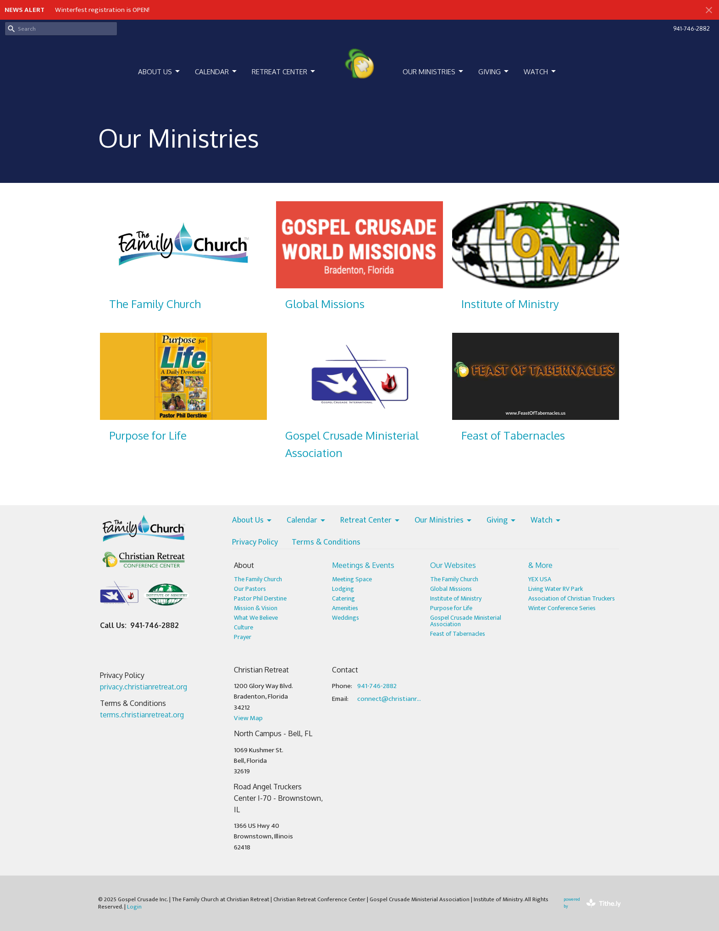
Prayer (242, 637)
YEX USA (539, 579)
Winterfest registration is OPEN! (102, 10)
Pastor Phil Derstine (260, 598)
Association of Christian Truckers (571, 598)
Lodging (343, 589)
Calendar (216, 71)
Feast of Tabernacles (457, 633)
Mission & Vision (255, 608)
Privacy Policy (255, 542)
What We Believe (256, 617)
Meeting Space (352, 579)
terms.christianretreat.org (142, 714)
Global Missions (451, 589)
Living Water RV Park (555, 589)
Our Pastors (250, 589)
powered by (592, 903)
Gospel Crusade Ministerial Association (465, 620)
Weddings (345, 617)
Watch (540, 71)
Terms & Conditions (326, 542)
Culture (243, 627)
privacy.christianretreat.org (143, 686)
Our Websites (453, 565)
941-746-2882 (691, 28)
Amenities (345, 608)
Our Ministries (434, 71)
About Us (159, 71)
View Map (248, 718)
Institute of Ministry (455, 598)
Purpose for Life (451, 608)
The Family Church (258, 579)
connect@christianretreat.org (389, 699)
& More (540, 565)
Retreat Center (284, 71)
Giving (494, 71)
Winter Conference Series (562, 608)
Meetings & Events (363, 565)
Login (134, 907)
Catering (343, 598)
